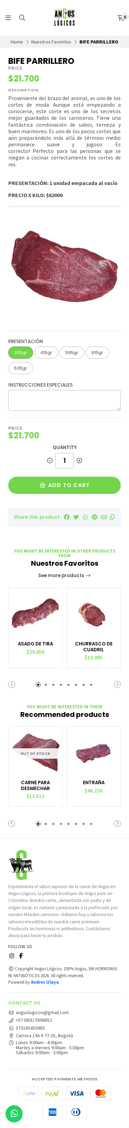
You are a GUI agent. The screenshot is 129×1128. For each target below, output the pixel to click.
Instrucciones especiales (40, 385)
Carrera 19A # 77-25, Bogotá (40, 1035)
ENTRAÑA (94, 783)
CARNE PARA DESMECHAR (35, 785)
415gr (46, 352)
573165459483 (26, 1027)
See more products (64, 575)
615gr (97, 352)
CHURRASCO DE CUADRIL (93, 647)
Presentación (25, 341)
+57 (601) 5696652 (30, 1020)
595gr (71, 352)
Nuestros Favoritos (51, 42)
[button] (112, 517)
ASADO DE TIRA (35, 644)
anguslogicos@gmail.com (38, 1012)
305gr (20, 352)
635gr (20, 368)
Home (17, 42)
